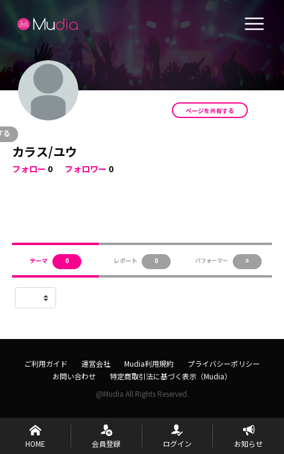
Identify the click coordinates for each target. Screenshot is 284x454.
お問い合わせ (74, 376)
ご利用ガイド (46, 363)
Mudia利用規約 (149, 363)
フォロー (29, 169)
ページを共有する (210, 110)
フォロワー (86, 169)
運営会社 (95, 363)
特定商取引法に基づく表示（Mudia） (171, 376)
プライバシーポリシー (224, 363)
